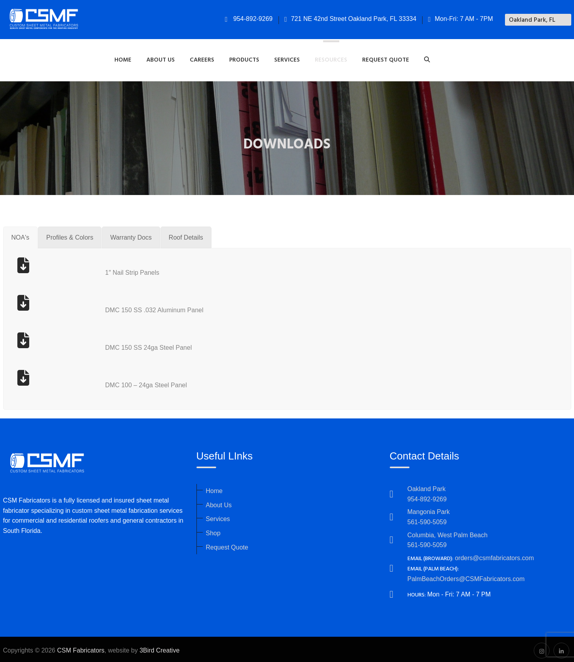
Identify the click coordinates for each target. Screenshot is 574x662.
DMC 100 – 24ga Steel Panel (146, 382)
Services (218, 516)
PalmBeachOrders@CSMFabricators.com (466, 576)
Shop (213, 530)
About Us (219, 502)
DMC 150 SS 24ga (132, 345)
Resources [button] (331, 59)
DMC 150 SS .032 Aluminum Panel (154, 307)
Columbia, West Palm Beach (448, 532)
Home (122, 59)
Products (244, 59)
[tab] (20, 235)
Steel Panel (175, 345)
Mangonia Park (429, 509)
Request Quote (385, 59)
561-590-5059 (427, 519)
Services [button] (287, 59)
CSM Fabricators (81, 648)
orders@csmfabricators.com (494, 555)
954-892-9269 (249, 18)
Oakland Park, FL (532, 20)
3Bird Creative (159, 648)
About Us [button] (160, 59)
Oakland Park (427, 486)
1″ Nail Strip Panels (132, 270)
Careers (202, 59)
